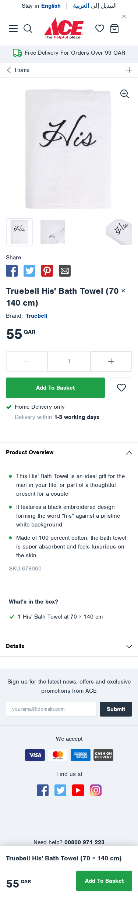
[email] (65, 271)
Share (13, 257)
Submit (116, 709)
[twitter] (29, 271)
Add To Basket (55, 387)
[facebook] (12, 271)
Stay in (41, 6)
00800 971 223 (84, 842)
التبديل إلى (95, 6)
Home (17, 70)
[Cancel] (130, 16)
